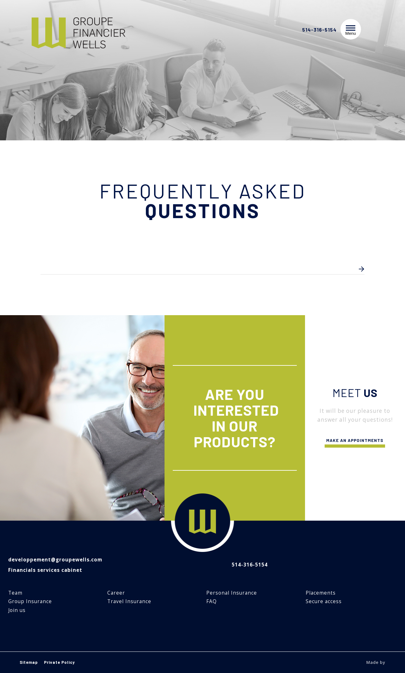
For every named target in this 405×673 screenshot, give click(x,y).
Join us (17, 610)
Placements (321, 592)
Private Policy (59, 662)
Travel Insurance (129, 601)
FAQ (211, 601)
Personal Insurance (231, 592)
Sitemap (29, 662)
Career (116, 592)
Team (15, 592)
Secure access (324, 601)
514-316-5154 (319, 30)
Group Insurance (30, 601)
